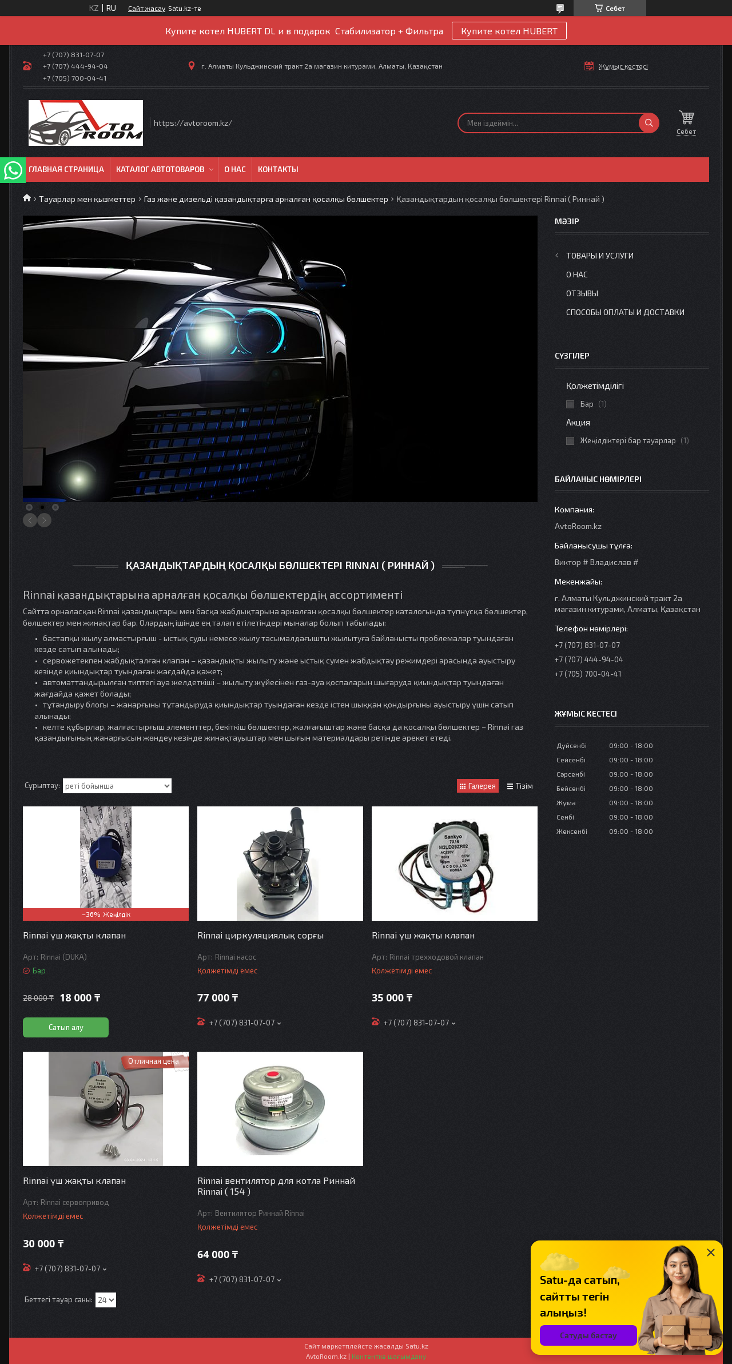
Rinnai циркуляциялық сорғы (260, 934)
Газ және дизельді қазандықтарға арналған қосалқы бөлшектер (266, 199)
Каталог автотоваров (160, 169)
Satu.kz (416, 1346)
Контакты (278, 169)
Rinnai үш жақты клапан (74, 934)
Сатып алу (66, 1027)
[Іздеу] (649, 123)
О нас (235, 169)
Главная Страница (66, 169)
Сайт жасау (146, 8)
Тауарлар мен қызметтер (87, 199)
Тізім (524, 785)
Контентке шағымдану (389, 1356)
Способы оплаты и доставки (625, 312)
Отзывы (582, 293)
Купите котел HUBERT (509, 30)
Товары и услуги (600, 255)
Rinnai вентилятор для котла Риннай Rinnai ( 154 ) (276, 1185)
